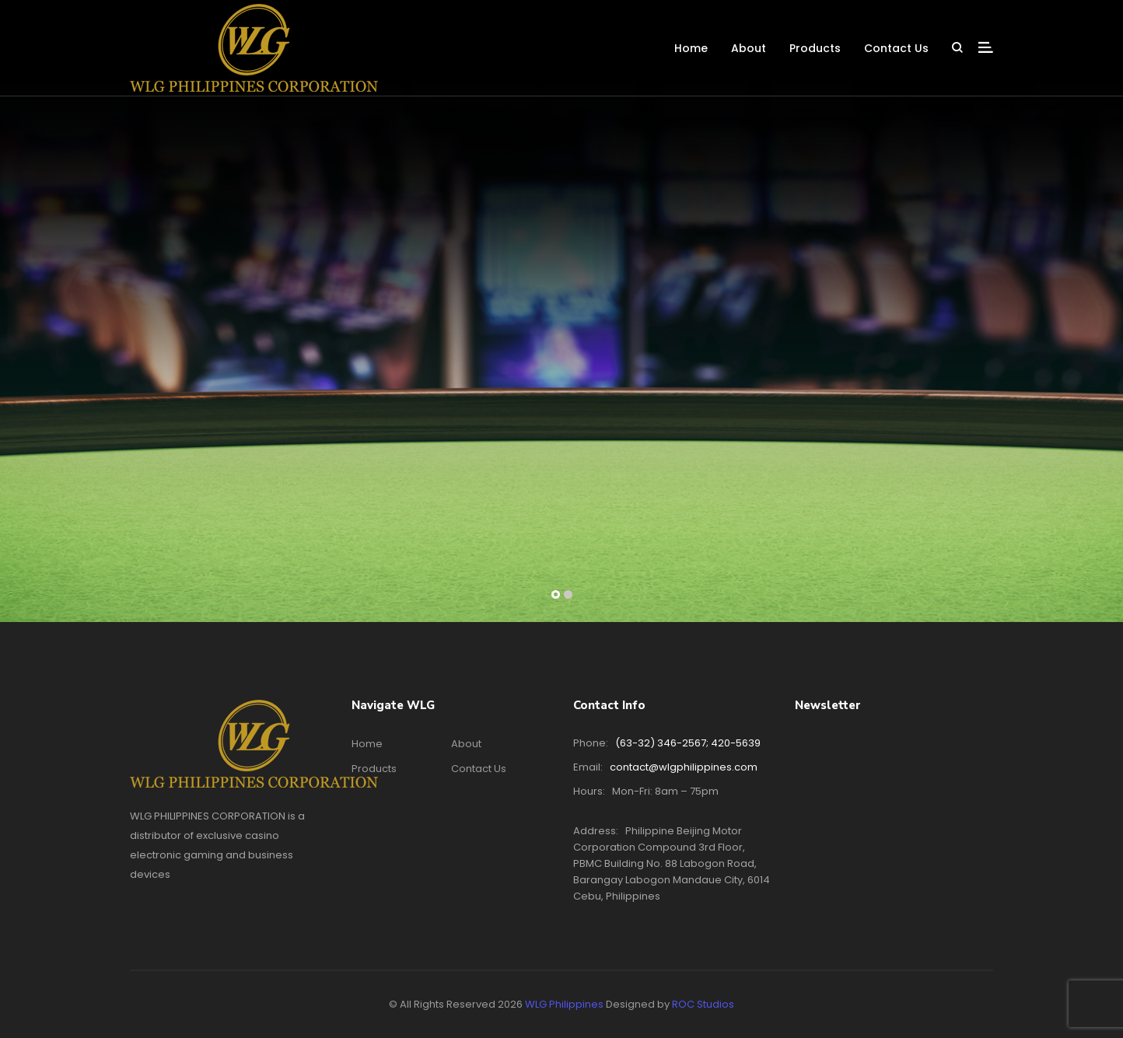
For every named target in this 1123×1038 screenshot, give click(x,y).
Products (815, 48)
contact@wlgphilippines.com (683, 767)
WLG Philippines (564, 1004)
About (748, 48)
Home (691, 48)
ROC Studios (703, 1004)
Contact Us (896, 48)
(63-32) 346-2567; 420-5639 (688, 743)
